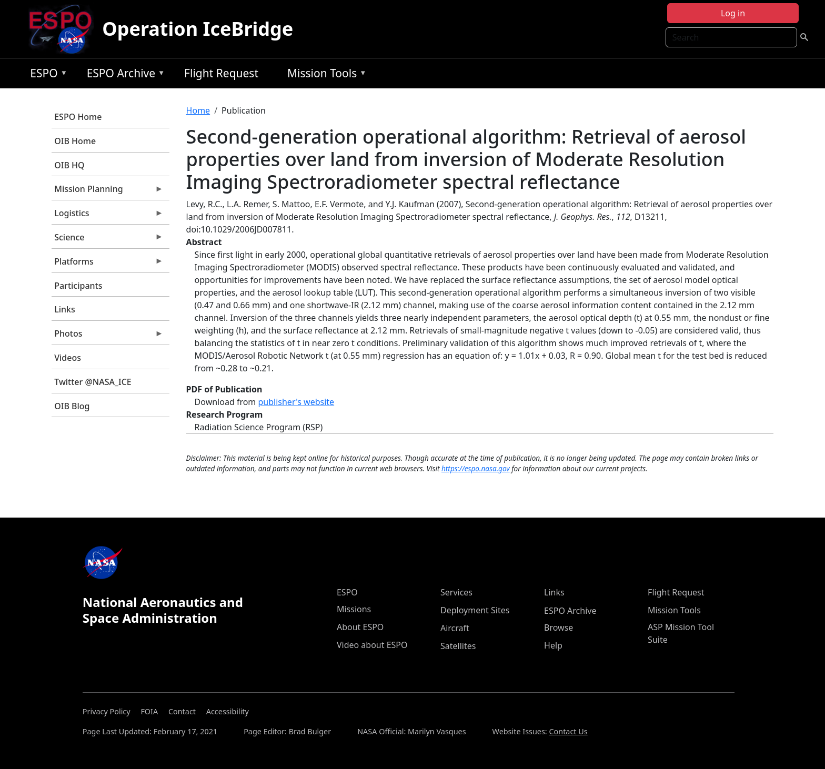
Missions (354, 609)
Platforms (107, 264)
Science (107, 239)
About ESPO (360, 627)
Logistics (107, 215)
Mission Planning (107, 191)
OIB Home (75, 141)
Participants (78, 285)
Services (456, 592)
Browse (558, 627)
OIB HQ (69, 165)
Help (553, 645)
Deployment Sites (474, 610)
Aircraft (454, 628)
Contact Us (568, 731)
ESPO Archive (123, 75)
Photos (107, 336)
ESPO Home (78, 117)
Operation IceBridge (197, 29)
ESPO (46, 75)
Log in (733, 13)
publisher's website (296, 402)
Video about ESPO (372, 645)
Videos (67, 357)
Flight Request (221, 73)
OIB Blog (71, 406)
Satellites (458, 646)
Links (64, 309)
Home (198, 110)
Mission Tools (324, 75)
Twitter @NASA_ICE (93, 382)
